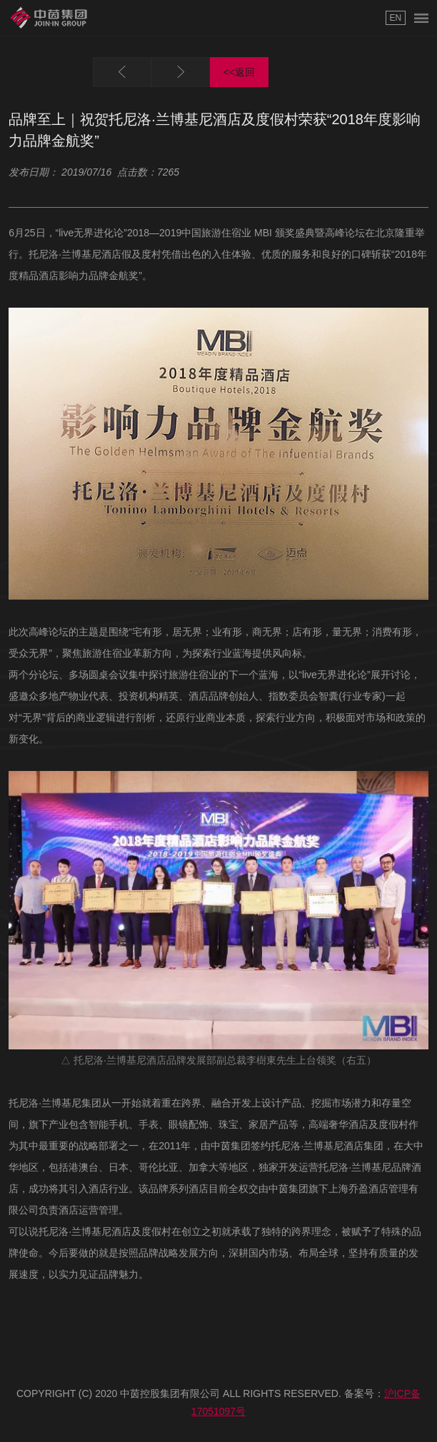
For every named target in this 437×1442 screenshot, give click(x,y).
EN (395, 18)
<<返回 (239, 72)
